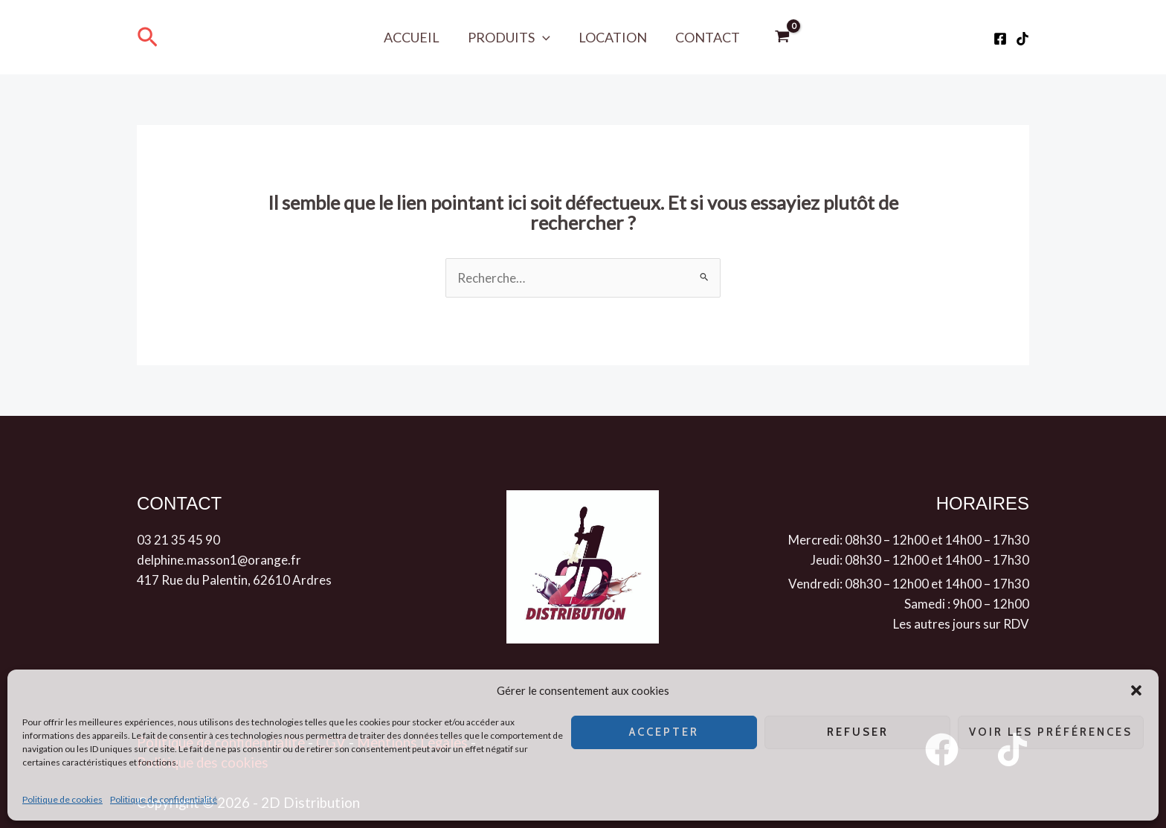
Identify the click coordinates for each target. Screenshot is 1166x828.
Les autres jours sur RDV (961, 624)
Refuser (858, 732)
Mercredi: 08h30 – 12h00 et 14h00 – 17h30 (908, 540)
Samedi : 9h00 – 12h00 (966, 604)
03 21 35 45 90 (178, 540)
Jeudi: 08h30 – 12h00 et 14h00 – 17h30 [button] (920, 560)
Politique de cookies (62, 799)
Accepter (664, 732)
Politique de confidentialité (163, 799)
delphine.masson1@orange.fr (219, 560)
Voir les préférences (1051, 732)
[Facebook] (1000, 38)
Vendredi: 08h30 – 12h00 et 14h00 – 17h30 (908, 583)
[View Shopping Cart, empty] (780, 37)
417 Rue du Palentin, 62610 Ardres (234, 580)
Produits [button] (509, 37)
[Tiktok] (1022, 38)
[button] (1136, 690)
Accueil (414, 37)
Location (612, 37)
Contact (705, 37)
